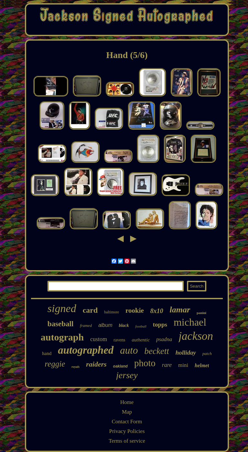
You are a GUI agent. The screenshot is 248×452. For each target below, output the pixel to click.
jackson (196, 336)
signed (61, 308)
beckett (156, 351)
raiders (96, 364)
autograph (62, 337)
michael (190, 322)
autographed (85, 350)
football (140, 326)
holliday (185, 352)
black (124, 325)
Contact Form (127, 421)
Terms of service (126, 441)
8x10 (156, 310)
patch (207, 353)
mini (183, 365)
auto (129, 350)
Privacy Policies (127, 431)
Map (127, 412)
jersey (127, 375)
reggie (55, 363)
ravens (119, 340)
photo (144, 363)
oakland (120, 366)
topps (160, 324)
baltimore (111, 312)
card (90, 310)
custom (98, 339)
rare (166, 365)
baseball (60, 324)
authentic (141, 339)
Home (127, 402)
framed (86, 325)
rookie (135, 310)
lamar (180, 309)
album (105, 325)
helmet (202, 365)
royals (76, 366)
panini (201, 313)
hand (46, 353)
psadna (164, 339)
